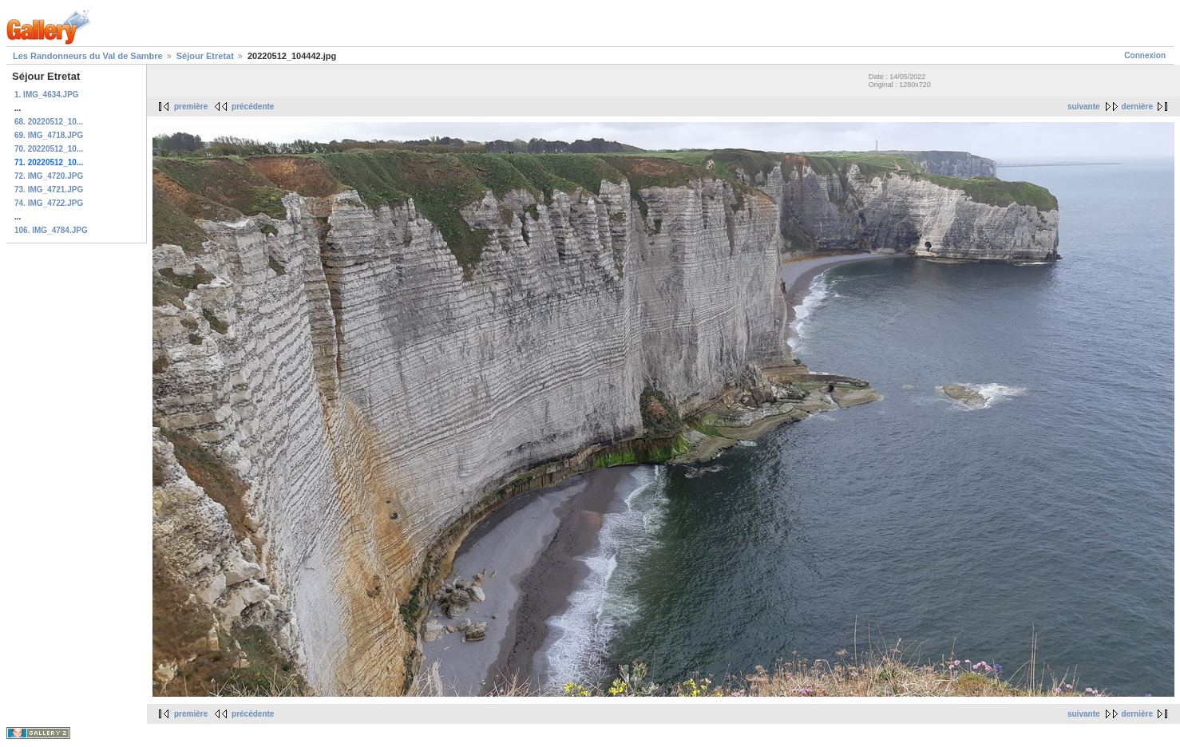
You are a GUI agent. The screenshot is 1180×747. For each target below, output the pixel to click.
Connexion (1145, 55)
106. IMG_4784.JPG (51, 230)
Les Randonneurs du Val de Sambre (88, 56)
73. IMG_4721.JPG (48, 189)
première (191, 106)
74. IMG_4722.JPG (48, 203)
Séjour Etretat (205, 56)
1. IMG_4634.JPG (46, 94)
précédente (253, 106)
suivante (1083, 106)
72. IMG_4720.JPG (48, 176)
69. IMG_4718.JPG (48, 135)
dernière (1137, 106)
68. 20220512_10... (48, 121)
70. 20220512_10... (48, 148)
